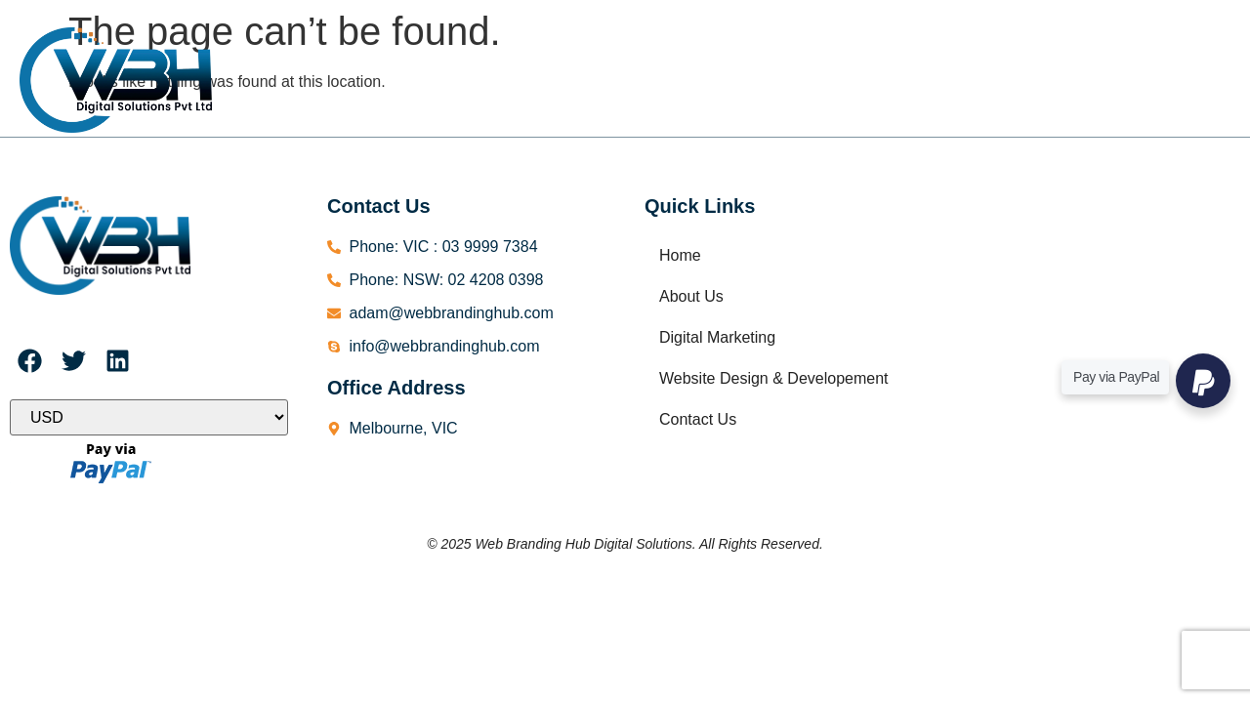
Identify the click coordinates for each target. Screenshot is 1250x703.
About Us (461, 57)
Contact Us (644, 107)
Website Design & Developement (821, 57)
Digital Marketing (598, 57)
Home (365, 57)
